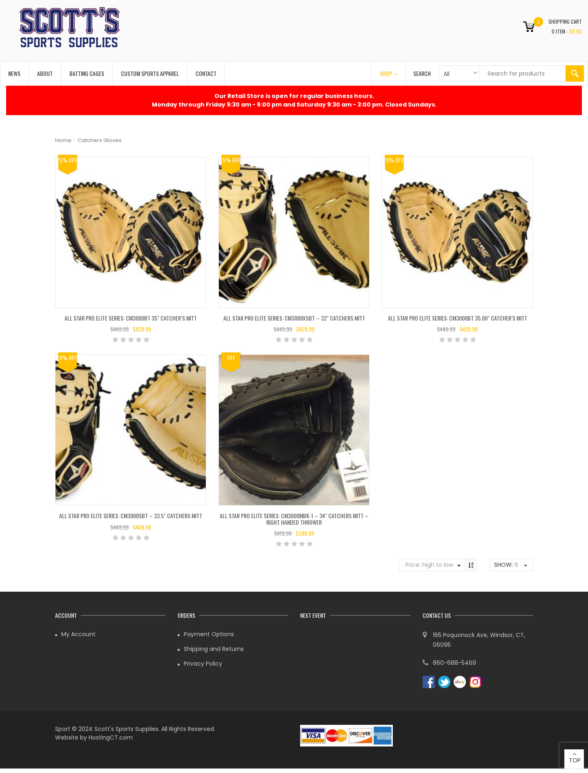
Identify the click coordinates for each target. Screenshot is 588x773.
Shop (389, 73)
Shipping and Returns (214, 649)
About (45, 73)
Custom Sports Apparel (150, 73)
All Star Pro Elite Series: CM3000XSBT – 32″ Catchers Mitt (294, 318)
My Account (78, 634)
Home (63, 140)
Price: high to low (429, 565)
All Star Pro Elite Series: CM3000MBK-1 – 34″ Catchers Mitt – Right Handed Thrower (294, 518)
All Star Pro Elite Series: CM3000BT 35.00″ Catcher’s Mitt (457, 318)
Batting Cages (86, 73)
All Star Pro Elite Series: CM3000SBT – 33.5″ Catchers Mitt (130, 515)
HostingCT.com (111, 737)
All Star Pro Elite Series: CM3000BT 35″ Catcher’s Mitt (131, 318)
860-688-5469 (454, 663)
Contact (206, 73)
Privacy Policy (203, 663)
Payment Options (209, 634)
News (14, 73)
